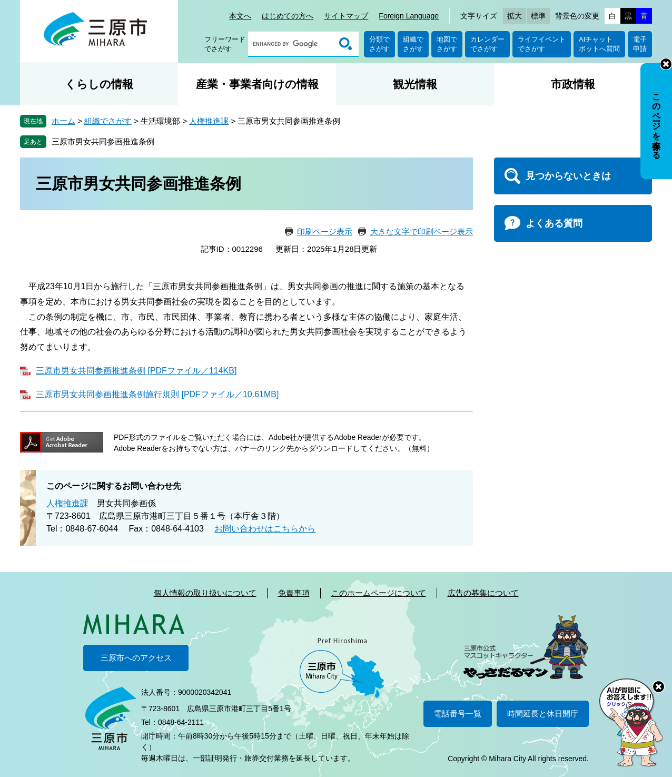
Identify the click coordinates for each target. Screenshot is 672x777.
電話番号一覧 (457, 713)
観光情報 (415, 84)
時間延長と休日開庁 (542, 713)
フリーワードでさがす (224, 44)
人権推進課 (209, 120)
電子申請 (640, 44)
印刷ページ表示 (324, 231)
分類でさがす (379, 44)
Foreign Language (409, 16)
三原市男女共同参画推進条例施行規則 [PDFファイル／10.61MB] (157, 394)
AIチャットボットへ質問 (599, 44)
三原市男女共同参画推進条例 (103, 141)
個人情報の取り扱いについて (205, 592)
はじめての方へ (287, 16)
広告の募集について (483, 592)
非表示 (666, 64)
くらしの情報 (99, 84)
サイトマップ (346, 16)
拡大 (514, 16)
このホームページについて (378, 592)
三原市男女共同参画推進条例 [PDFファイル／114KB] (136, 370)
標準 (538, 16)
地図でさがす (447, 44)
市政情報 (573, 84)
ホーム (63, 120)
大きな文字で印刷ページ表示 (421, 231)
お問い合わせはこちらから (264, 528)
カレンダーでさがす (487, 44)
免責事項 (294, 592)
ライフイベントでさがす (542, 44)
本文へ (240, 16)
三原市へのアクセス (136, 657)
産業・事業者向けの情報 (257, 84)
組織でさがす (413, 44)
